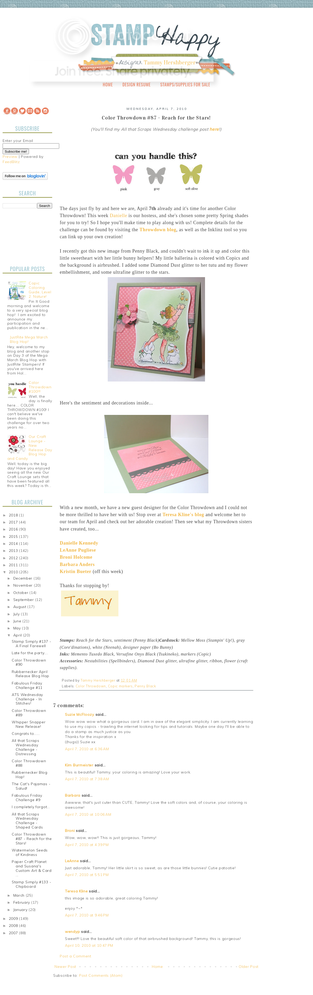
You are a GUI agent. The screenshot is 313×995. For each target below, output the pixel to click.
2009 (14, 918)
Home (108, 84)
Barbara (72, 795)
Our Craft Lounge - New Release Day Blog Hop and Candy (29, 447)
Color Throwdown (91, 686)
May (17, 628)
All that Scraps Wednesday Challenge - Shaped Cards (27, 821)
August (20, 606)
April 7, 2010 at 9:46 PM (87, 915)
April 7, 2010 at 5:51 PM (87, 874)
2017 (14, 522)
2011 (14, 565)
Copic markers (120, 686)
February (22, 902)
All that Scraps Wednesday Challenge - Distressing (25, 747)
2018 (14, 515)
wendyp (72, 931)
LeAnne (72, 861)
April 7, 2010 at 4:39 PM (87, 844)
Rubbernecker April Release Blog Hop (30, 673)
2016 (14, 529)
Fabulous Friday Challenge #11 (27, 685)
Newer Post (65, 966)
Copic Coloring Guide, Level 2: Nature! (40, 290)
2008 (14, 925)
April (18, 635)
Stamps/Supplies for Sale (185, 84)
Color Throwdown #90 (29, 662)
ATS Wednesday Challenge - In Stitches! (27, 699)
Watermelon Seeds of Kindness (30, 852)
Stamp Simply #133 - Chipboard (31, 884)
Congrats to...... (26, 733)
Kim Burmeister (79, 765)
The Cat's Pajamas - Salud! (31, 786)
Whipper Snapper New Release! (29, 724)
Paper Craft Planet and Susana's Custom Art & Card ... (32, 868)
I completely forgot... (31, 807)
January (21, 909)
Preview (10, 156)
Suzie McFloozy (79, 714)
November (23, 585)
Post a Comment (75, 956)
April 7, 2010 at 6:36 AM (87, 749)
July (17, 614)
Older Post (248, 966)
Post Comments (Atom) (101, 975)
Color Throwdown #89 (29, 712)
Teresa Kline (76, 891)
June (18, 621)
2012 (14, 558)
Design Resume (136, 84)
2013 (14, 550)
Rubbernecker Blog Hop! (29, 774)
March (19, 895)
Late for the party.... (30, 653)
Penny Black (145, 686)
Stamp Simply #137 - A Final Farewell (31, 643)
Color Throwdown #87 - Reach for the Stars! (32, 838)
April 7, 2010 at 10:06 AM (88, 814)
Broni (70, 830)
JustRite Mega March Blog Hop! (29, 339)
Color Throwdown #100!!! (40, 387)
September (24, 599)
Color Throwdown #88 (29, 763)
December (23, 578)
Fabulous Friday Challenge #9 (27, 797)
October (21, 592)
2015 (14, 536)
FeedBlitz (11, 161)
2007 (14, 933)
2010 (14, 572)
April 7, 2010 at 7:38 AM (87, 779)
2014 (14, 543)
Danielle (118, 215)
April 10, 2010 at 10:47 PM (89, 945)
